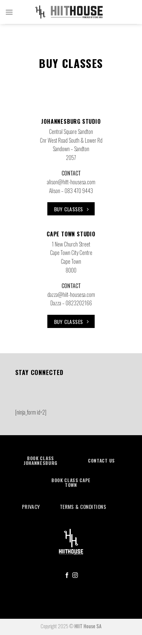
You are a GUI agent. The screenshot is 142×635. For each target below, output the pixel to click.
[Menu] (9, 15)
